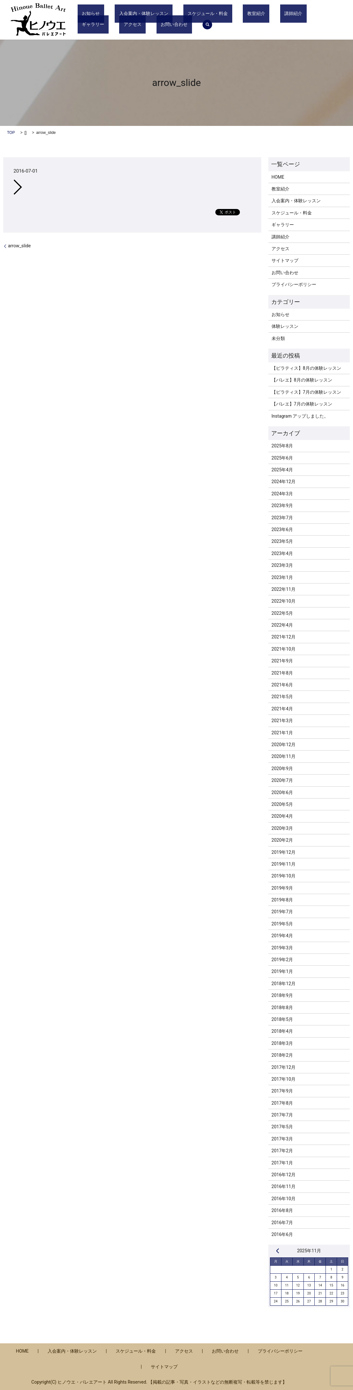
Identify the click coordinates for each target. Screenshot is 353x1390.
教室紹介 (226, 13)
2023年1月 (282, 577)
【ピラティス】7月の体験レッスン (306, 392)
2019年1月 (282, 971)
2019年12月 (283, 852)
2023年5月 (282, 541)
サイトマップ (285, 260)
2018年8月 (282, 1007)
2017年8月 (282, 1103)
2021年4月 (282, 708)
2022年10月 (283, 601)
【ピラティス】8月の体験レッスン (306, 368)
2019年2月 (282, 959)
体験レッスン (285, 326)
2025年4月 (282, 469)
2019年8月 (282, 899)
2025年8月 (282, 445)
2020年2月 (282, 840)
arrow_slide (19, 245)
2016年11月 (283, 1186)
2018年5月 (282, 1019)
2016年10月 (283, 1198)
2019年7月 (282, 911)
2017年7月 (282, 1114)
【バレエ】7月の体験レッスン (302, 403)
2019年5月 (282, 923)
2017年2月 (282, 1150)
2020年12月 (283, 744)
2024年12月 (283, 481)
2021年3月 (282, 720)
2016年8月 (282, 1210)
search (120, 24)
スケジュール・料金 (186, 13)
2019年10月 (283, 875)
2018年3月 (282, 1043)
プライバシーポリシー (294, 284)
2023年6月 (282, 529)
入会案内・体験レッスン (131, 13)
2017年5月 (282, 1126)
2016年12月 (283, 1174)
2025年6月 (282, 457)
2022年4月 (282, 625)
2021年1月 (282, 732)
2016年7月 (282, 1222)
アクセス (317, 13)
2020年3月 (282, 828)
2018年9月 (282, 995)
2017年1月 (282, 1162)
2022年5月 (282, 613)
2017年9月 (282, 1090)
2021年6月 (282, 684)
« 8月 (277, 1251)
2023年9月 (282, 505)
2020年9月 (282, 768)
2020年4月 (282, 816)
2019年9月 (282, 888)
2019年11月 (283, 864)
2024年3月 (282, 493)
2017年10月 (283, 1079)
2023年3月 (282, 565)
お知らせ (87, 13)
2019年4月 (282, 935)
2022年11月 (283, 589)
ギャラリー (285, 13)
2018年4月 (282, 1031)
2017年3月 (282, 1138)
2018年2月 (282, 1055)
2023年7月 (282, 517)
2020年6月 (282, 792)
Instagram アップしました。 (300, 416)
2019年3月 (282, 947)
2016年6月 (282, 1234)
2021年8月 (282, 673)
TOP (11, 132)
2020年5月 (282, 804)
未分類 (278, 338)
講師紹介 (255, 13)
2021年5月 (282, 696)
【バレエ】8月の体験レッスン (302, 379)
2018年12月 (283, 983)
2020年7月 (282, 780)
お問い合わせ (91, 24)
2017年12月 (283, 1067)
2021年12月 (283, 636)
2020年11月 (283, 756)
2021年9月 (282, 660)
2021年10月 (283, 649)
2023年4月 (282, 553)
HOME (278, 177)
